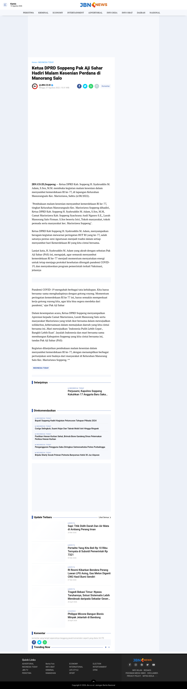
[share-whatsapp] (91, 86)
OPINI (95, 670)
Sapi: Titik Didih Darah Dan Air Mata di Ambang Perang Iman (88, 527)
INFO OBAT (127, 12)
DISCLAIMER (152, 673)
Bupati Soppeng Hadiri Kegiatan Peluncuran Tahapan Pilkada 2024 (65, 420)
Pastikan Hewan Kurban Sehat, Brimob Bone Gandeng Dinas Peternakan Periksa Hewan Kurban (68, 437)
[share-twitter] (85, 86)
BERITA (72, 523)
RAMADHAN (51, 673)
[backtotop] (93, 682)
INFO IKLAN (137, 670)
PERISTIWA (28, 12)
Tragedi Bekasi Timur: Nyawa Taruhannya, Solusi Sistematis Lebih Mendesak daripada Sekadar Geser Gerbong (89, 595)
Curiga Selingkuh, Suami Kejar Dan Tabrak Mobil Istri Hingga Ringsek (67, 428)
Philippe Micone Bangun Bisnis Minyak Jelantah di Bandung (86, 615)
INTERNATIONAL (76, 667)
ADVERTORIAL (95, 12)
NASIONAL (155, 12)
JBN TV (25, 670)
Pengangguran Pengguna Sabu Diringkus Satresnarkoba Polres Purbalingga (70, 447)
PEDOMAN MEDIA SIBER (136, 673)
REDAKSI (147, 670)
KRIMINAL (43, 12)
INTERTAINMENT (75, 12)
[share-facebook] (79, 86)
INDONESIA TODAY (41, 368)
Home (34, 62)
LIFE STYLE (73, 670)
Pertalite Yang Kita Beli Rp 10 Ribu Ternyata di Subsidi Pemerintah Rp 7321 (88, 551)
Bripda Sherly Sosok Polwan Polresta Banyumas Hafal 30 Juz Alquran (67, 455)
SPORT (72, 673)
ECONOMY (58, 12)
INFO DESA (112, 12)
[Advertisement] (93, 36)
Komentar (106, 86)
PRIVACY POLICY (134, 676)
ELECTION (97, 664)
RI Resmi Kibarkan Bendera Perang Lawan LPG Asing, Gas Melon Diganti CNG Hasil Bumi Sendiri (89, 573)
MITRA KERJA (148, 676)
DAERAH (141, 12)
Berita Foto (50, 664)
